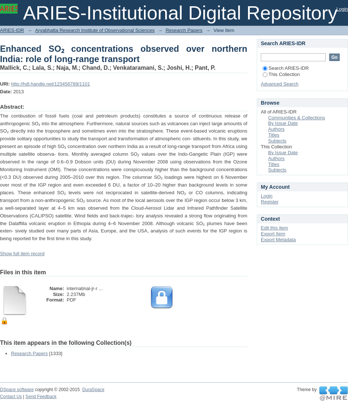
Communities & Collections (296, 117)
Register (269, 202)
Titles (273, 135)
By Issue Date (283, 123)
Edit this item (274, 228)
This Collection (281, 74)
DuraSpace (93, 389)
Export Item (273, 233)
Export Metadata (278, 239)
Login (342, 9)
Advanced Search (280, 84)
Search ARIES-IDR (286, 68)
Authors (276, 129)
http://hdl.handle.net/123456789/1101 (50, 84)
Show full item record (22, 253)
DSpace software (17, 389)
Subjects (277, 141)
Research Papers (184, 30)
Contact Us (11, 396)
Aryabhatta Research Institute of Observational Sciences (95, 30)
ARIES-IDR (12, 30)
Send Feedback (41, 396)
